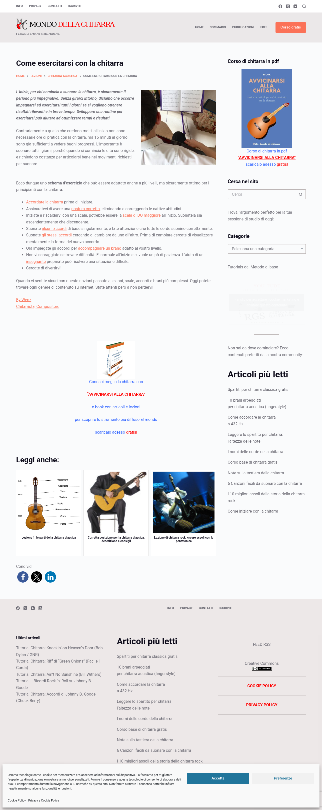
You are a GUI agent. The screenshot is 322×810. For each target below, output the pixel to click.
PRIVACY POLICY (261, 705)
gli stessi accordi (57, 235)
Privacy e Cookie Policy (43, 800)
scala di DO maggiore (142, 215)
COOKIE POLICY (261, 686)
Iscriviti (74, 6)
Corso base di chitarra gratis (253, 462)
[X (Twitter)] (288, 6)
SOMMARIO (218, 27)
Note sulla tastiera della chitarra (256, 473)
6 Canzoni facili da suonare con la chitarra (265, 483)
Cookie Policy (17, 800)
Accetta (218, 778)
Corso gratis (290, 27)
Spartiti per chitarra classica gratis (258, 389)
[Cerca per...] (262, 194)
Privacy (35, 6)
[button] (22, 577)
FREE (264, 27)
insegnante (36, 261)
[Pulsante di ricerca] (301, 194)
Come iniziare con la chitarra (253, 511)
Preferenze (283, 778)
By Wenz (23, 299)
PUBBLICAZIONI (243, 27)
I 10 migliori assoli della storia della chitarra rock (159, 761)
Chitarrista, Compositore (37, 306)
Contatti (55, 6)
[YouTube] (295, 6)
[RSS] (40, 608)
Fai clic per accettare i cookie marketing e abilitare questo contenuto (266, 302)
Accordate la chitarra (44, 202)
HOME (199, 27)
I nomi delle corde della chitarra (255, 451)
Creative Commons (262, 663)
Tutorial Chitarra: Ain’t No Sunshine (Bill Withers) (59, 674)
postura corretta (85, 208)
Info (19, 6)
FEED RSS (261, 644)
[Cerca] (304, 6)
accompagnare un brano (99, 248)
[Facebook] (280, 6)
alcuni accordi (54, 228)
